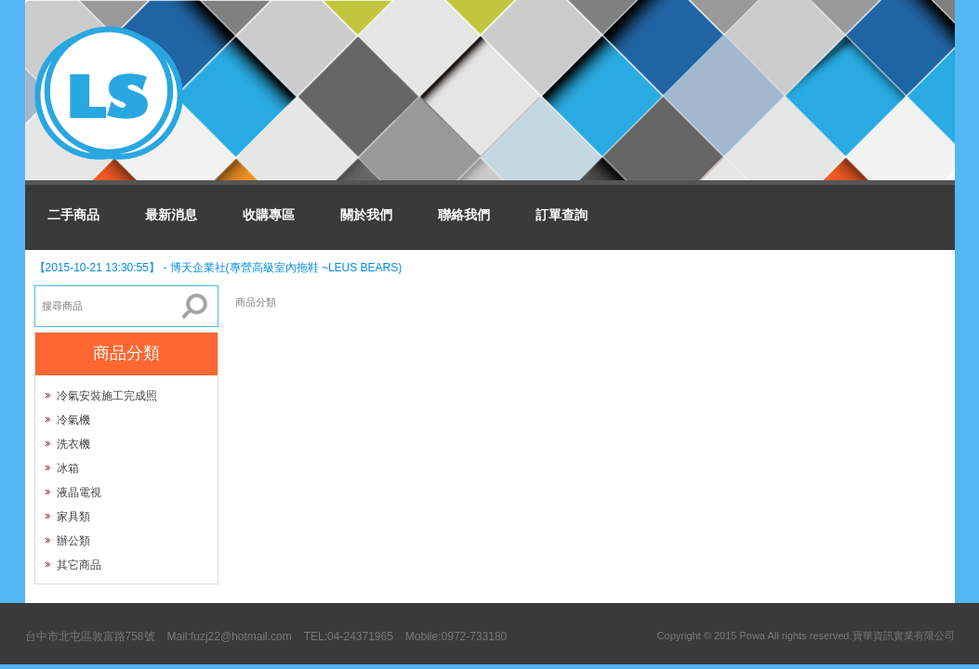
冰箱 (68, 468)
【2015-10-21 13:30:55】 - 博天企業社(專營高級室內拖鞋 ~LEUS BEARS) (218, 267)
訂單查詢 (562, 214)
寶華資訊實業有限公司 (904, 635)
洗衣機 (73, 444)
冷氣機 (73, 419)
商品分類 (255, 302)
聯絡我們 (464, 214)
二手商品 (73, 214)
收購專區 (269, 214)
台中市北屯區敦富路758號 (90, 636)
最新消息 (171, 214)
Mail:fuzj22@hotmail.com (229, 636)
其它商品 (79, 564)
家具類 (73, 516)
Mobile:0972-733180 (456, 636)
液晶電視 (79, 492)
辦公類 (73, 540)
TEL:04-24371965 (348, 636)
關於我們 (366, 214)
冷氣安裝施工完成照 (107, 395)
